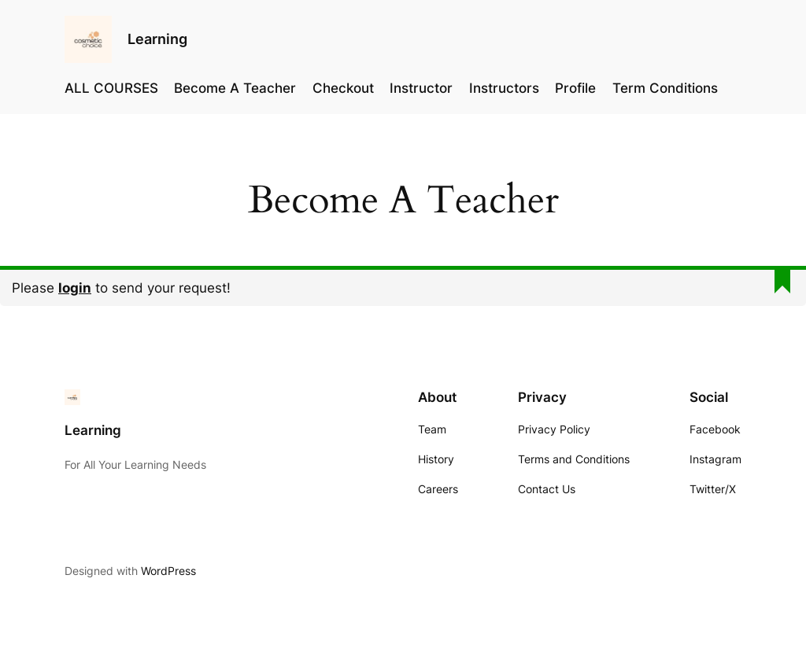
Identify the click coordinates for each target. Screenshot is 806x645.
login (74, 288)
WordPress (168, 570)
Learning (157, 39)
